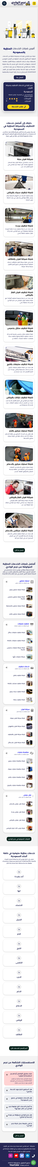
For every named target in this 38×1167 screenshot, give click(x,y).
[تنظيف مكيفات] (6, 624)
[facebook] (27, 1155)
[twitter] (22, 1155)
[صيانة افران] (6, 710)
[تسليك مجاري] (6, 581)
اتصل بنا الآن (19, 550)
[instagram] (10, 1155)
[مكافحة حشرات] (6, 753)
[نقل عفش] (6, 796)
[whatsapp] (33, 1162)
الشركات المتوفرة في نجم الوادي (19, 839)
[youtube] (16, 1155)
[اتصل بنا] (20, 77)
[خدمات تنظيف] (6, 667)
